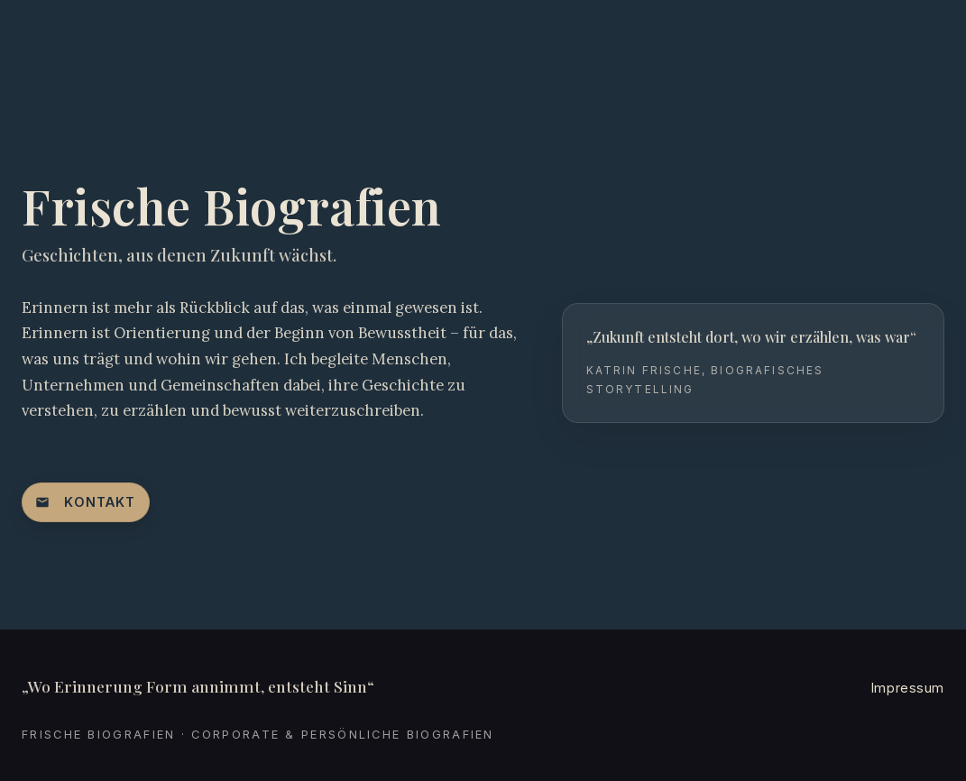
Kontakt (85, 502)
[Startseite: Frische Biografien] (103, 36)
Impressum (907, 687)
